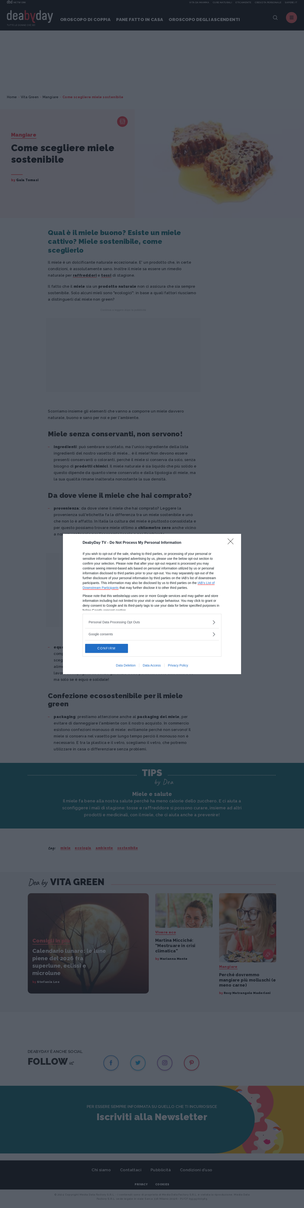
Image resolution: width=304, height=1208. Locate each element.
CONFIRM (107, 648)
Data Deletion (126, 665)
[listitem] (152, 622)
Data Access (152, 665)
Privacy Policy (178, 665)
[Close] (232, 542)
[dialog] (152, 604)
